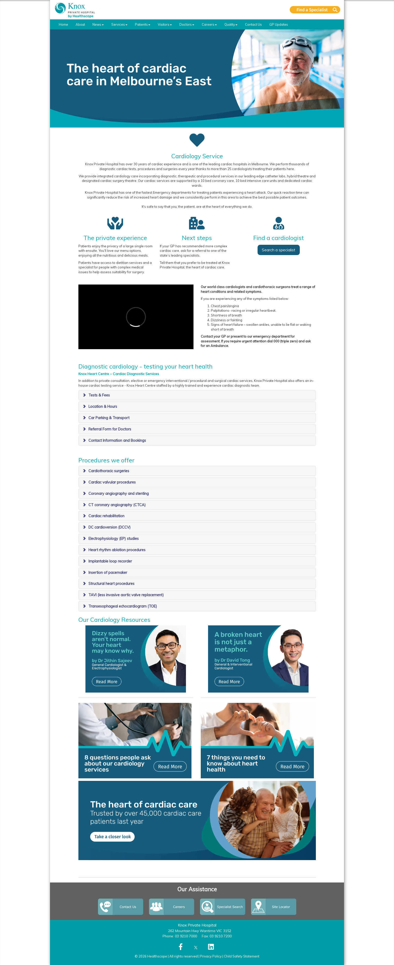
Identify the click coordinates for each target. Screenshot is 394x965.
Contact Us (253, 24)
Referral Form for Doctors (109, 429)
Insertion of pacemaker (107, 572)
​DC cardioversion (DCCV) (109, 527)
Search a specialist (278, 249)
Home (63, 24)
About (80, 24)
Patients (142, 24)
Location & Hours (102, 406)
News (98, 24)
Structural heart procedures (111, 583)
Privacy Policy (211, 956)
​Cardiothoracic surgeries (108, 471)
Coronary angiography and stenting (118, 493)
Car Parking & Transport (108, 418)
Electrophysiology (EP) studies (113, 538)
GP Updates (278, 24)
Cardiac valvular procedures (112, 482)
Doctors (186, 24)
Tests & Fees (99, 395)
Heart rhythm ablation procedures (116, 550)
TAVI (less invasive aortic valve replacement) (126, 595)
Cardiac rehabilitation (106, 516)
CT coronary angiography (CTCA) (117, 505)
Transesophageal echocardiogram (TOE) (122, 606)
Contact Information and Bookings (117, 440)
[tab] (197, 395)
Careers (209, 24)
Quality (230, 24)
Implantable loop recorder (110, 561)
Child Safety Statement (241, 956)
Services (119, 24)
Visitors (165, 24)
